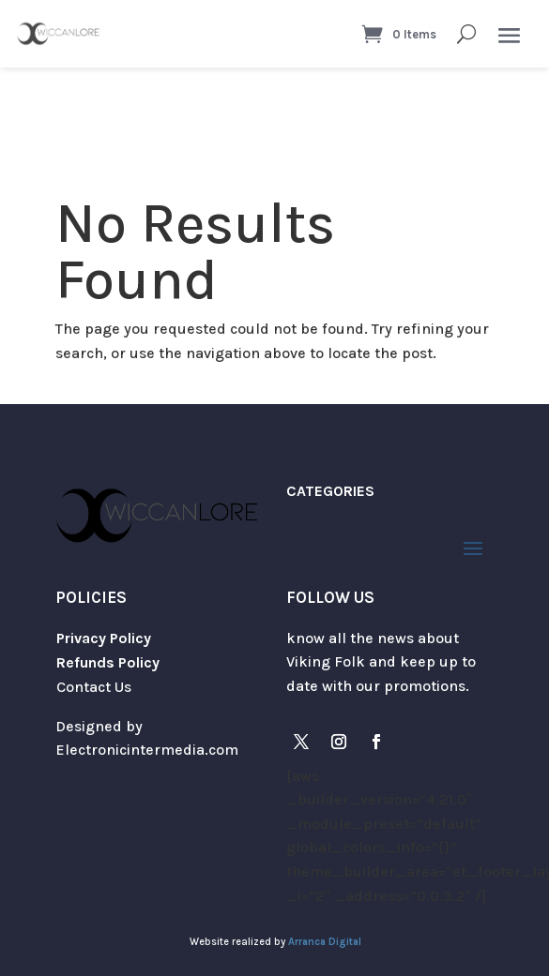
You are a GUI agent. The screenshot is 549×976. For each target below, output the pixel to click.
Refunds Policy (108, 662)
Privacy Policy (103, 638)
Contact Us (93, 687)
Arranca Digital (324, 942)
